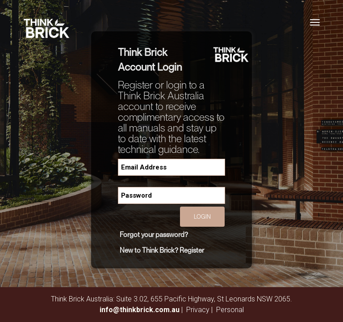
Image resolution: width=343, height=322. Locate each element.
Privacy (197, 309)
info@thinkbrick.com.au (140, 309)
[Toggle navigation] (315, 22)
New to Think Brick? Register (162, 250)
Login (202, 216)
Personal (230, 309)
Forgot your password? (154, 234)
